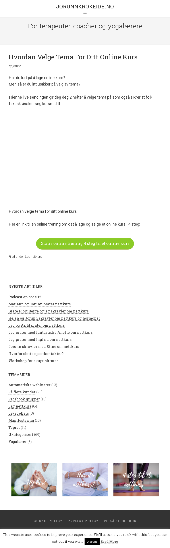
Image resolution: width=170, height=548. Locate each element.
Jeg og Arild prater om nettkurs (36, 325)
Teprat (14, 427)
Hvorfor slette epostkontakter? (36, 354)
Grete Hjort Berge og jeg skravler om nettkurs (48, 311)
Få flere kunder (21, 392)
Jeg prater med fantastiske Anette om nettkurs (50, 332)
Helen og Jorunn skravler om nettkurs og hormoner (54, 318)
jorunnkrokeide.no (85, 7)
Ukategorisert (20, 435)
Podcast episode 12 (24, 297)
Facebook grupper (24, 399)
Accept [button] (92, 542)
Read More (109, 541)
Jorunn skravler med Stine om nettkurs (43, 347)
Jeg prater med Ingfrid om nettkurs (39, 339)
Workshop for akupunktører (33, 361)
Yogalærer (17, 442)
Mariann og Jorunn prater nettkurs (39, 304)
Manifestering (21, 420)
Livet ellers (18, 413)
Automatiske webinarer (29, 385)
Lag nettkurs (33, 257)
